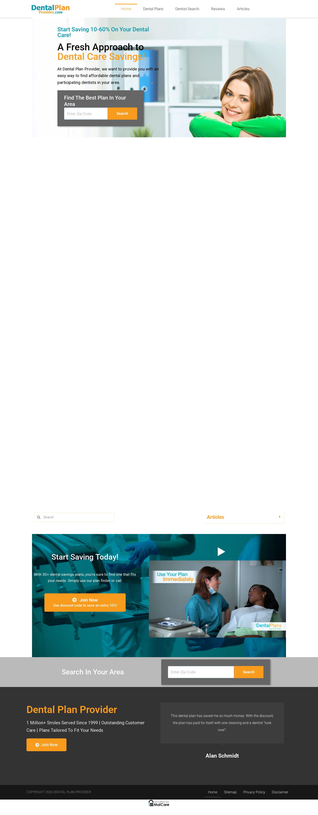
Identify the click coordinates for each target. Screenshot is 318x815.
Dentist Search (187, 9)
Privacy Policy (254, 792)
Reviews (218, 9)
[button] (244, 517)
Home (126, 9)
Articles (243, 9)
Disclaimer (280, 792)
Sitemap (230, 792)
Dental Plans (153, 9)
